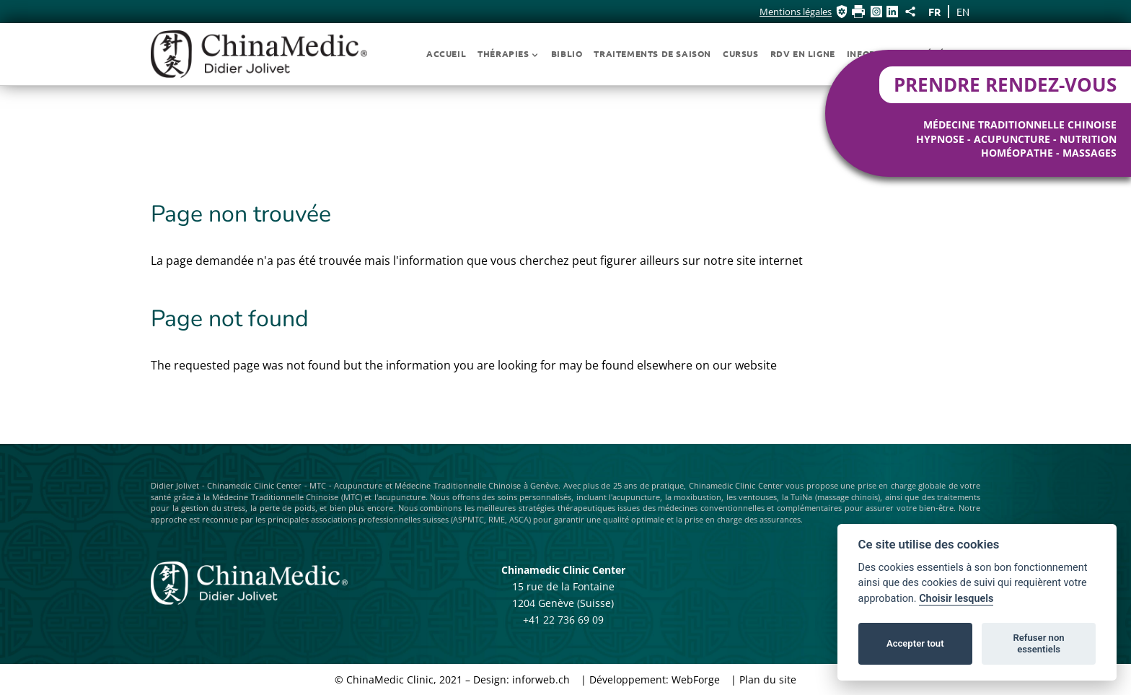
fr (934, 11)
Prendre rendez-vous (1005, 84)
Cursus (741, 53)
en (962, 11)
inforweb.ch (541, 679)
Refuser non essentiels (1038, 643)
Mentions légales (796, 11)
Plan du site (767, 679)
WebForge (696, 679)
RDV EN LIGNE (802, 53)
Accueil (446, 53)
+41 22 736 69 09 (563, 619)
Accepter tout (915, 643)
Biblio (567, 53)
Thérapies (509, 53)
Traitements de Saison (652, 53)
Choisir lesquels (956, 599)
